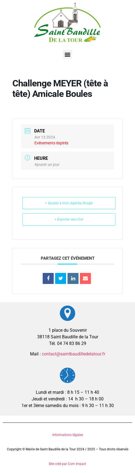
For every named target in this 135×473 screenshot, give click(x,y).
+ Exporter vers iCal (69, 219)
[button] (67, 54)
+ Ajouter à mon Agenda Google (69, 203)
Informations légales (67, 435)
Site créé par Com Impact (67, 464)
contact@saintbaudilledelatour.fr (73, 354)
